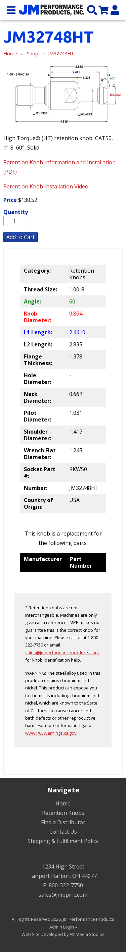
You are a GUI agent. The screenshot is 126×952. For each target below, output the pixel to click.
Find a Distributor (63, 822)
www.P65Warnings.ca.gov (50, 733)
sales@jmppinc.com (63, 894)
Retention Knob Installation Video (45, 186)
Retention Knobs (63, 813)
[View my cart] (103, 9)
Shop (32, 53)
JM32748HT (61, 53)
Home (10, 53)
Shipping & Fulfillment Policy (63, 841)
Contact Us (63, 831)
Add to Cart (20, 237)
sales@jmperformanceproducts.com (62, 653)
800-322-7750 (66, 885)
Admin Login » (63, 927)
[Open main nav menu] (11, 9)
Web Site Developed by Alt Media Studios (63, 934)
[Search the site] (92, 9)
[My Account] (115, 9)
